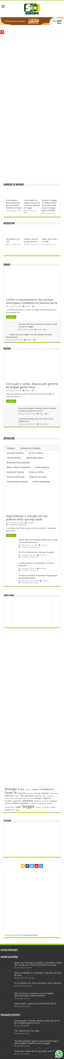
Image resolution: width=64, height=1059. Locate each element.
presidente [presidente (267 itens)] (24, 803)
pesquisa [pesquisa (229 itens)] (37, 801)
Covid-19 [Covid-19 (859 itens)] (10, 793)
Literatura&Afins (14, 458)
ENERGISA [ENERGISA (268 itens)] (9, 796)
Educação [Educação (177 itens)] (29, 793)
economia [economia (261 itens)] (21, 793)
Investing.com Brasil (30, 935)
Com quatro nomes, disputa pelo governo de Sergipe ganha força (32, 385)
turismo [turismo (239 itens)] (7, 810)
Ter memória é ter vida (26, 1030)
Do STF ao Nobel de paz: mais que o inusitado (36, 552)
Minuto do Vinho (36, 472)
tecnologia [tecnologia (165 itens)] (45, 807)
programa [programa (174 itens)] (33, 803)
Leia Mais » (11, 317)
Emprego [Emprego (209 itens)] (37, 793)
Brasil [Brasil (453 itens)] (21, 789)
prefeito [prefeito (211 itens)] (8, 803)
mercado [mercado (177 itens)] (30, 798)
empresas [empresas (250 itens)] (45, 793)
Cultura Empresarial (15, 477)
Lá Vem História (36, 453)
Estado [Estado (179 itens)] (16, 796)
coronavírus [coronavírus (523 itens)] (47, 789)
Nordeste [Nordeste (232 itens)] (8, 801)
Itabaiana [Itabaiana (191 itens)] (18, 798)
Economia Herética (15, 453)
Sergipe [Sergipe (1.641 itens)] (28, 806)
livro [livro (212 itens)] (24, 798)
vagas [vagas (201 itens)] (17, 810)
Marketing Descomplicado (18, 463)
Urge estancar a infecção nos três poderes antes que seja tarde (27, 518)
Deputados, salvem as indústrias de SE (35, 1003)
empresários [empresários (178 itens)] (54, 793)
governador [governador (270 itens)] (29, 796)
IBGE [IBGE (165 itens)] (44, 796)
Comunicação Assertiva (17, 482)
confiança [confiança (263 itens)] (35, 790)
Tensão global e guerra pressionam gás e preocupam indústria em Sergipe (36, 1042)
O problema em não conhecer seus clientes (37, 983)
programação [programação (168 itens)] (42, 803)
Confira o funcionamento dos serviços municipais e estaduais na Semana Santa (31, 301)
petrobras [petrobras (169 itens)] (45, 801)
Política (7, 349)
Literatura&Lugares (34, 458)
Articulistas (9, 223)
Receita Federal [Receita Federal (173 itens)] (9, 807)
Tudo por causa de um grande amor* (34, 1051)
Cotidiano (11, 448)
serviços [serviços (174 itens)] (38, 807)
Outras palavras (42, 467)
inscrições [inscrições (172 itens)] (50, 796)
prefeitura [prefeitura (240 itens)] (15, 803)
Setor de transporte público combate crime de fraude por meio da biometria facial (38, 963)
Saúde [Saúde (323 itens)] (18, 807)
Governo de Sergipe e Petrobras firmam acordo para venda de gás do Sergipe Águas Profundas (49, 205)
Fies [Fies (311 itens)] (22, 796)
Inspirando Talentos (15, 472)
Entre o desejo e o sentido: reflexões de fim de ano (37, 974)
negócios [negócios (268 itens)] (47, 798)
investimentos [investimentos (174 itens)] (9, 798)
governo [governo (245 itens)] (38, 796)
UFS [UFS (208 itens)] (13, 810)
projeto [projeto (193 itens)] (50, 803)
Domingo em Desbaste (30, 448)
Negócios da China (37, 477)
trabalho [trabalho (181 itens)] (53, 807)
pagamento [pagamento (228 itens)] (17, 801)
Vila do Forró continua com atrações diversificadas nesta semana (34, 994)
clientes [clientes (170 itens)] (27, 790)
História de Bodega (41, 482)
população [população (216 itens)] (53, 801)
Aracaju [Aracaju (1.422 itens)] (11, 789)
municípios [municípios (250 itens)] (38, 798)
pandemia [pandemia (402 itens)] (27, 800)
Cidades (7, 264)
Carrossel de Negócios (14, 184)
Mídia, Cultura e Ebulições (18, 467)
